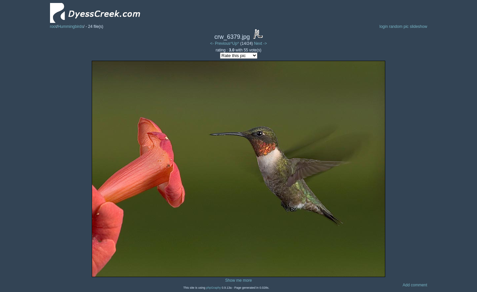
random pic (398, 26)
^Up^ (234, 43)
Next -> (260, 43)
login (383, 26)
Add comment (415, 285)
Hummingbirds (70, 26)
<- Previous (220, 43)
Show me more (238, 280)
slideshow (418, 26)
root (53, 26)
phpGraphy (213, 287)
